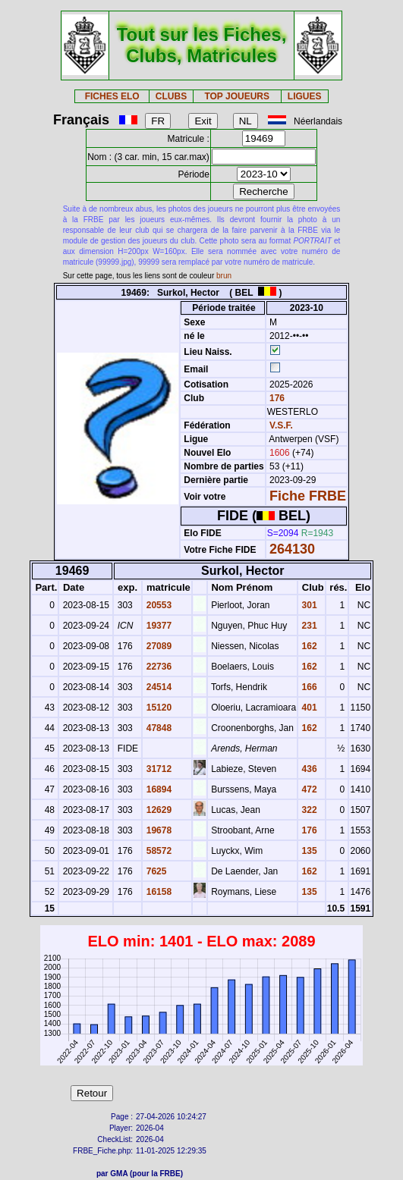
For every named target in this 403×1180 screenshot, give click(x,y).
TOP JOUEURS (236, 96)
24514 (157, 687)
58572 (157, 851)
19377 (157, 625)
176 (276, 398)
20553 (157, 605)
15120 (157, 707)
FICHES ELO (112, 96)
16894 (157, 789)
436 (307, 769)
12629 (157, 810)
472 (307, 789)
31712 (157, 769)
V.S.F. (281, 425)
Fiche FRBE (307, 496)
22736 (157, 666)
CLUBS (171, 96)
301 (307, 605)
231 (307, 625)
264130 (292, 549)
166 (307, 687)
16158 (157, 892)
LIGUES (305, 96)
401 (307, 707)
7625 (154, 871)
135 (307, 851)
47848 (157, 728)
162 (307, 646)
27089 (157, 646)
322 (307, 810)
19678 (157, 830)
